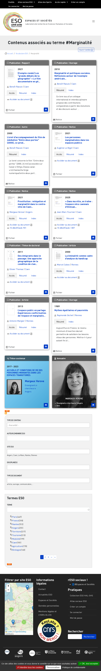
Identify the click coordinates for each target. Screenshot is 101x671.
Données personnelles (48, 605)
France (15, 520)
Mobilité (16, 539)
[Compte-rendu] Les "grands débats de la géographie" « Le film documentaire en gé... (29, 77)
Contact (42, 589)
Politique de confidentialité (73, 667)
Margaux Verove (15, 212)
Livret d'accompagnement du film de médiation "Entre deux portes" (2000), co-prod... (26, 140)
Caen (14, 542)
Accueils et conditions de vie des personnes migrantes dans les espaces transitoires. (24, 372)
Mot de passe (28, 6)
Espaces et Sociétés (38, 20)
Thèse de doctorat (31, 245)
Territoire (16, 531)
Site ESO (10, 447)
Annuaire (59, 358)
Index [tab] (33, 93)
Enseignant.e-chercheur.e (66, 403)
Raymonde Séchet (63, 315)
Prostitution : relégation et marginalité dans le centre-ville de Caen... (32, 204)
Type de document (14, 476)
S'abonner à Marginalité (6, 413)
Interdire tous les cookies (30, 667)
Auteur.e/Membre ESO (16, 433)
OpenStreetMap (20, 632)
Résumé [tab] (23, 93)
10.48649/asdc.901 (18, 228)
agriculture (17, 546)
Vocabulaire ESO (22, 53)
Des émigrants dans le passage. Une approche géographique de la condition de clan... (30, 259)
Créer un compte (78, 2)
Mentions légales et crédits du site (47, 613)
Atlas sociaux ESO (25, 2)
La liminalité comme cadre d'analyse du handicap (79, 257)
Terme (9, 505)
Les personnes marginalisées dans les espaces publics (77, 140)
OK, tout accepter (88, 663)
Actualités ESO (45, 594)
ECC (58, 406)
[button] (93, 21)
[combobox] (48, 425)
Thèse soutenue (16, 358)
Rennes (74, 264)
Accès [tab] (12, 93)
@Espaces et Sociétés (83, 584)
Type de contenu (14, 420)
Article (72, 245)
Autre (24, 127)
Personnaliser (53, 667)
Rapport (26, 63)
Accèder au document (21, 99)
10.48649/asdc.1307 (66, 228)
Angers (15, 528)
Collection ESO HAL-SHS (81, 595)
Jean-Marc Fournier (64, 212)
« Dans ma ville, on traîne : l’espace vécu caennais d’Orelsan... (78, 204)
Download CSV (9, 564)
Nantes (15, 524)
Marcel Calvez (62, 264)
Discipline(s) (12, 462)
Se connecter (13, 6)
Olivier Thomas (15, 269)
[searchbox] (48, 425)
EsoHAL (11, 2)
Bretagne (16, 550)
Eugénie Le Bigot (63, 148)
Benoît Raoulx (14, 86)
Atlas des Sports (45, 2)
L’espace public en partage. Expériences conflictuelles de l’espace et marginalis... (32, 313)
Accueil (10, 53)
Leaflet (8, 632)
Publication (14, 63)
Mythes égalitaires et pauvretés (71, 310)
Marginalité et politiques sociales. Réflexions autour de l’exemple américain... (72, 76)
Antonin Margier (16, 321)
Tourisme (16, 535)
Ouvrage (73, 63)
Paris (14, 517)
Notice (72, 127)
